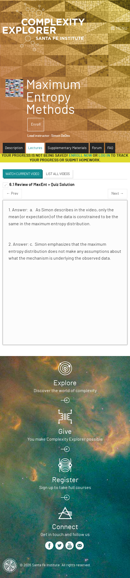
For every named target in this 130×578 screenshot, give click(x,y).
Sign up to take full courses (65, 487)
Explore (65, 383)
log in (104, 156)
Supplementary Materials (67, 148)
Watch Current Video (22, 174)
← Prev (12, 193)
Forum (97, 148)
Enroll (36, 124)
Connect (65, 526)
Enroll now (80, 156)
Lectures (35, 148)
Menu (121, 28)
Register (65, 480)
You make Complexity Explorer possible (65, 439)
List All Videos (58, 174)
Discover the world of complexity (65, 391)
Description (14, 148)
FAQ (110, 148)
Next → (117, 193)
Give (65, 431)
